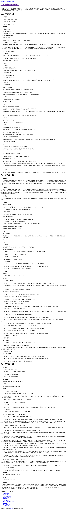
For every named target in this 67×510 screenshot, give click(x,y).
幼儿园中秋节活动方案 (8, 501)
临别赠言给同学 (6, 493)
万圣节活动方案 (6, 504)
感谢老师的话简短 (7, 497)
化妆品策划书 (6, 499)
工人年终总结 (6, 505)
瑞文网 (2, 1)
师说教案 (5, 503)
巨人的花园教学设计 (9, 1)
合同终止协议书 (6, 494)
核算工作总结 (6, 500)
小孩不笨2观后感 (7, 496)
